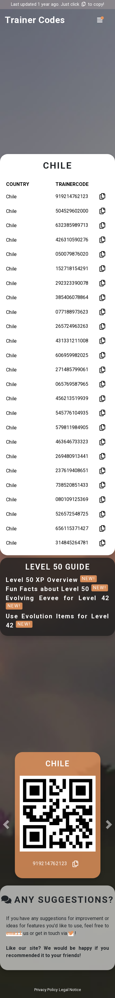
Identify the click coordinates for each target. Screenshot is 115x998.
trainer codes (35, 20)
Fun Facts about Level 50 (57, 589)
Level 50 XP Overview (51, 579)
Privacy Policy (46, 989)
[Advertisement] (57, 95)
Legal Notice (70, 989)
